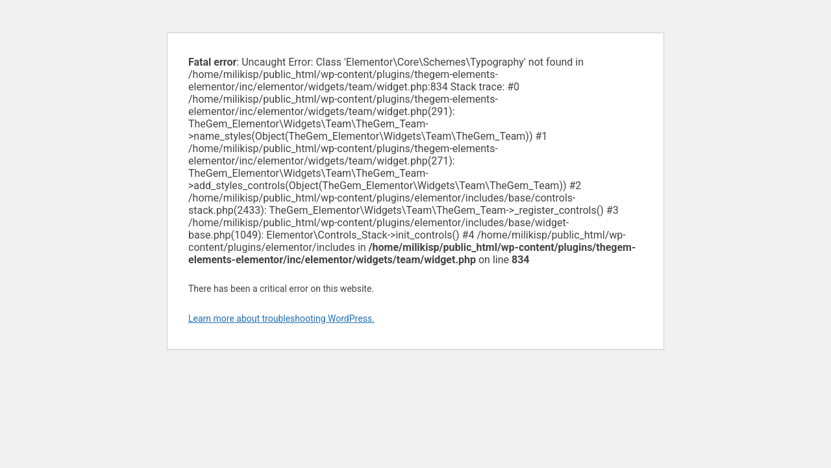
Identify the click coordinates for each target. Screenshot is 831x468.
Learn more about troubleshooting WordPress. (281, 318)
